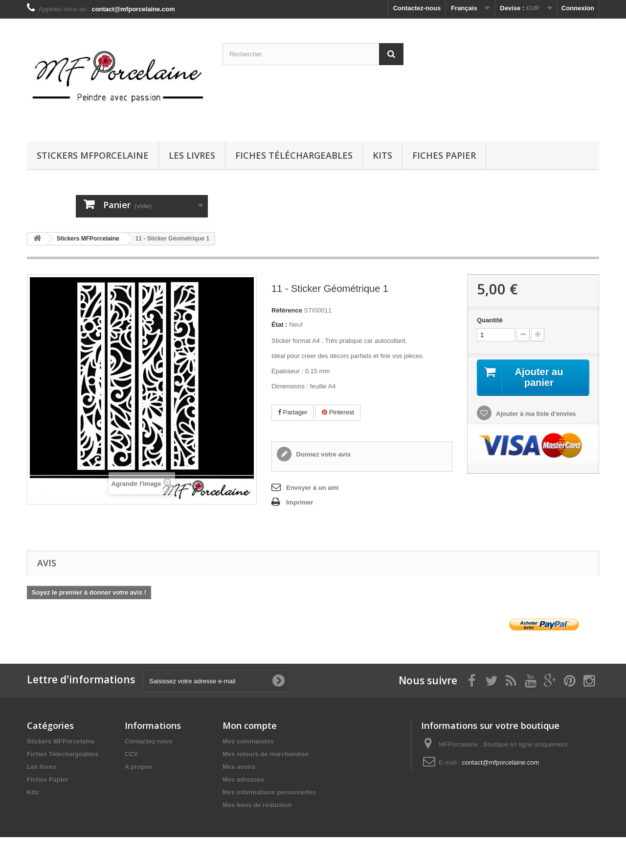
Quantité (490, 320)
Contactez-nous (417, 8)
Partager (292, 412)
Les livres (192, 155)
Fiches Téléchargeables (294, 155)
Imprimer (299, 502)
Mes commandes (248, 741)
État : (279, 324)
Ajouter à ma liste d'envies (535, 413)
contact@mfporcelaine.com (500, 762)
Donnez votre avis (322, 454)
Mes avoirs (239, 767)
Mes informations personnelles (269, 792)
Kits (382, 155)
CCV (131, 754)
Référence (286, 310)
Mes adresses (243, 779)
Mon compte (250, 725)
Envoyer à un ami (312, 487)
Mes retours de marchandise (266, 754)
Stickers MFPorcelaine (93, 155)
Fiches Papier (444, 155)
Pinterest (338, 412)
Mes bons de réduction (257, 805)
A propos (139, 767)
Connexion (577, 8)
